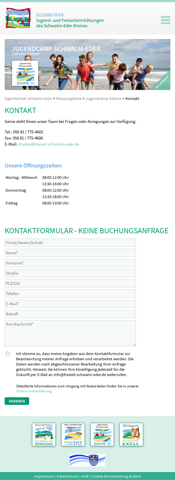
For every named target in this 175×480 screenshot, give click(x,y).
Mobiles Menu (165, 20)
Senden (17, 401)
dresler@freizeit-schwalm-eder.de (48, 144)
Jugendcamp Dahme (103, 98)
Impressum (44, 476)
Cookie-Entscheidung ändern (116, 476)
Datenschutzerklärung (33, 391)
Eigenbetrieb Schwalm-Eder (28, 98)
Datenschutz (67, 476)
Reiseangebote (69, 98)
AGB (84, 476)
